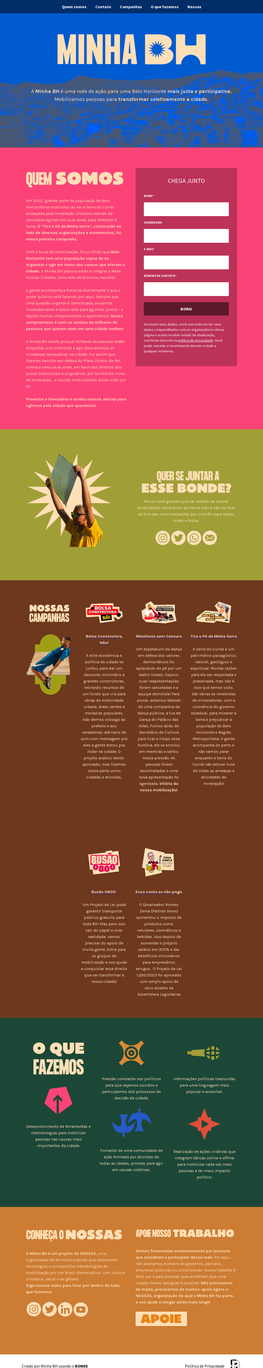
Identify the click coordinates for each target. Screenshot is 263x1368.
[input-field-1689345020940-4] (186, 236)
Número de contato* (160, 276)
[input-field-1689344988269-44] (186, 209)
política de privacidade (195, 340)
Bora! (186, 308)
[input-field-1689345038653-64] (186, 262)
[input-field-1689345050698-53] (186, 289)
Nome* (149, 196)
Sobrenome (153, 222)
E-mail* (149, 249)
